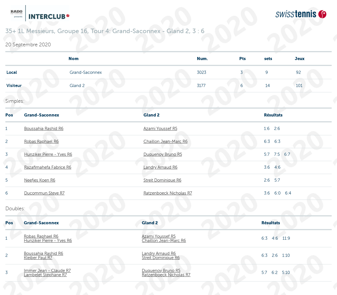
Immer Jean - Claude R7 (47, 270)
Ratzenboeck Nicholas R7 (168, 193)
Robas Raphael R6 (41, 141)
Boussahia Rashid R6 (43, 128)
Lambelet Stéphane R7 (45, 275)
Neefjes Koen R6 (39, 180)
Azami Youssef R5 (160, 128)
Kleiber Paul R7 (38, 257)
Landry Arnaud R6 (160, 167)
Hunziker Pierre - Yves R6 (48, 154)
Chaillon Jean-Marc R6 (166, 141)
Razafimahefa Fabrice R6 (47, 167)
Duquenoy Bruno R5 (163, 154)
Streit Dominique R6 (162, 180)
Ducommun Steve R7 (44, 193)
